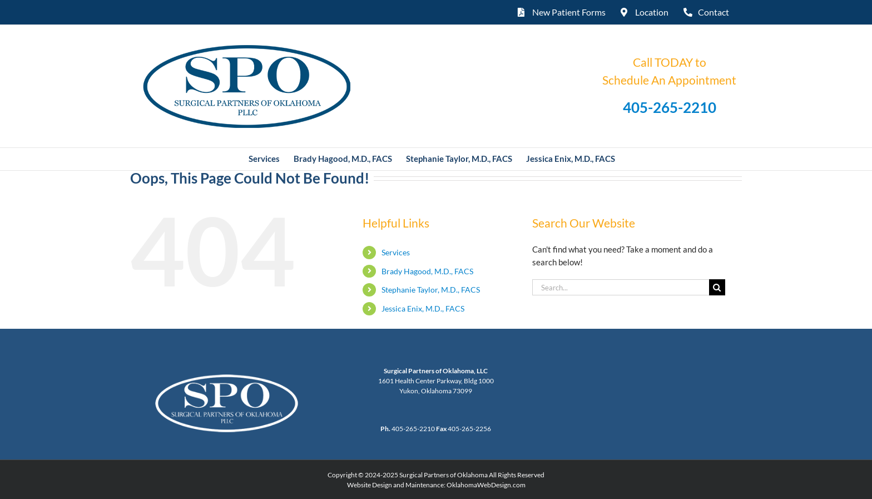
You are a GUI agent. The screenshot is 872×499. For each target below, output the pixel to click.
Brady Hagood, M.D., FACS (427, 271)
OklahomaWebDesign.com (486, 485)
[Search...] (620, 287)
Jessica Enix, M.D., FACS (423, 308)
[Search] (717, 287)
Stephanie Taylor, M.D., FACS (431, 289)
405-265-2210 (669, 107)
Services (396, 252)
